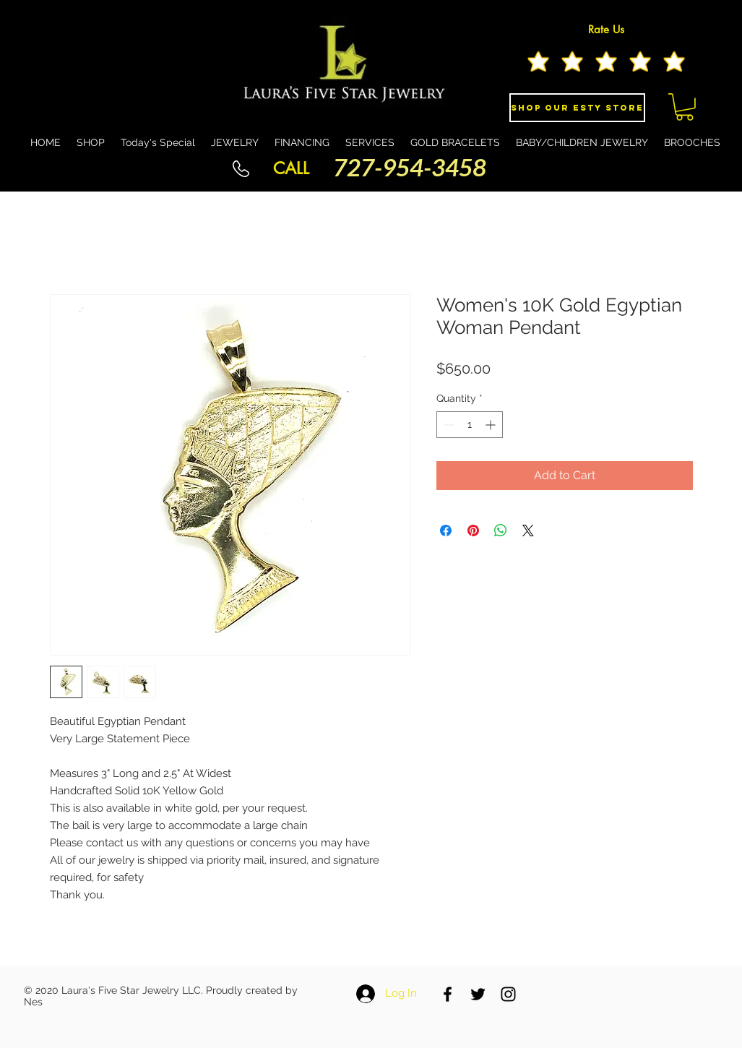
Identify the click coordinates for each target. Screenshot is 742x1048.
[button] (684, 107)
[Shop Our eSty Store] (577, 107)
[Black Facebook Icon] (447, 994)
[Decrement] (448, 424)
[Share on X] (528, 530)
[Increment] (492, 424)
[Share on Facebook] (445, 530)
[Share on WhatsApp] (500, 530)
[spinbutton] (470, 424)
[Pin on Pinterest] (473, 530)
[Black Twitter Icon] (478, 994)
